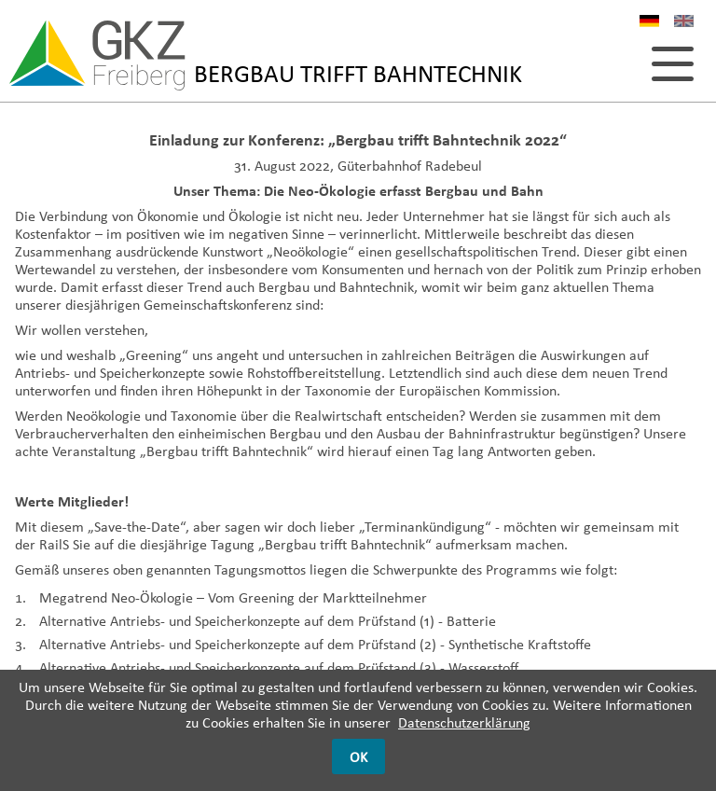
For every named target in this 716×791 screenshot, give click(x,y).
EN (684, 24)
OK (358, 757)
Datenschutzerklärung (464, 722)
